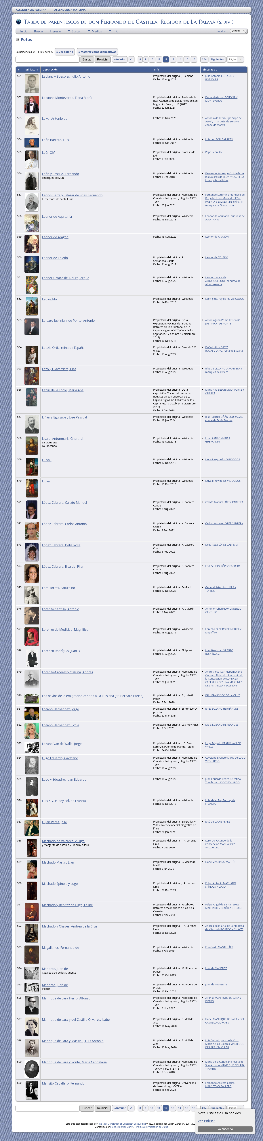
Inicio (24, 31)
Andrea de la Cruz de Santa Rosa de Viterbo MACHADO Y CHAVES (224, 927)
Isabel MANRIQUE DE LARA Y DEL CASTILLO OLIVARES (225, 1020)
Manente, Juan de (55, 968)
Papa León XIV (213, 152)
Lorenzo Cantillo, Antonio (60, 609)
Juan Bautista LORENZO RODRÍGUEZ (219, 652)
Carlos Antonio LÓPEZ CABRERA (224, 523)
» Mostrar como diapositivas (97, 52)
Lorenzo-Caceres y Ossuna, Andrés (67, 672)
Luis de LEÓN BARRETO (219, 139)
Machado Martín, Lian (58, 862)
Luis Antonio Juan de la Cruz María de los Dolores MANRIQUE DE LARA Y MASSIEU (224, 1044)
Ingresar (55, 31)
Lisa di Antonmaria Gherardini (64, 438)
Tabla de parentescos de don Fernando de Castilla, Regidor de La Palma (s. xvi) (128, 21)
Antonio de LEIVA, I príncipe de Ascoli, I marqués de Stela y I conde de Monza (223, 121)
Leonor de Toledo (55, 258)
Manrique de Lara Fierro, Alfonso (66, 998)
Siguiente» (217, 59)
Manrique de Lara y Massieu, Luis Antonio (73, 1041)
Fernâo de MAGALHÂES (219, 947)
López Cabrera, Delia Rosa (61, 545)
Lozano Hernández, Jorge (60, 709)
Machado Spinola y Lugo (60, 883)
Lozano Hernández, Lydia (60, 725)
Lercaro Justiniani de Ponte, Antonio (68, 320)
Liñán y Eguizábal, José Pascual (64, 417)
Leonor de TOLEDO (216, 257)
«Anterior (120, 59)
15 (186, 59)
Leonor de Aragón (55, 237)
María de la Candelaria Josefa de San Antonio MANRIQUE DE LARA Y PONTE (225, 1065)
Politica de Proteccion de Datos (152, 1126)
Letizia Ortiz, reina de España (63, 347)
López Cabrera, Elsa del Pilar (63, 566)
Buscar (38, 31)
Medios (97, 31)
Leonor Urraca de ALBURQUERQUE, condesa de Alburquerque (222, 281)
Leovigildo (49, 299)
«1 (131, 59)
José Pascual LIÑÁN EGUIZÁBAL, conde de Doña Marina (224, 418)
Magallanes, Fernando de (60, 947)
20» (204, 59)
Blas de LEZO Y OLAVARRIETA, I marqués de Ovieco (223, 370)
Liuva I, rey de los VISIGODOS (222, 459)
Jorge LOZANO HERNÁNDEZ (221, 708)
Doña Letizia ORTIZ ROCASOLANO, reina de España (224, 348)
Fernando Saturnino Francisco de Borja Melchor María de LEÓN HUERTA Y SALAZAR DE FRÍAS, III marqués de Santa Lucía (225, 200)
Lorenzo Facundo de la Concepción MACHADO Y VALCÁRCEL (220, 844)
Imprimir (221, 31)
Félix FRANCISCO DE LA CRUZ (222, 695)
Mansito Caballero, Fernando (63, 1083)
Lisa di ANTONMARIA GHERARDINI (217, 439)
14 (179, 59)
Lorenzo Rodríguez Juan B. (61, 651)
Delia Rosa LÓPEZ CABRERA (221, 544)
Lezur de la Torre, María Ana (62, 390)
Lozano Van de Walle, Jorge (62, 743)
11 (158, 59)
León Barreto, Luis (55, 140)
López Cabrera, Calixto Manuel (64, 502)
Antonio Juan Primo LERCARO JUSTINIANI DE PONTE (222, 321)
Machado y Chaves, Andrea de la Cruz (69, 926)
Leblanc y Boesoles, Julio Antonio (66, 76)
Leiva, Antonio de (54, 118)
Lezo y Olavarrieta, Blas (59, 369)
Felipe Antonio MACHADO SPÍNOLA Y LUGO (220, 884)
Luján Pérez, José (54, 822)
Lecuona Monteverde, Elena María (67, 97)
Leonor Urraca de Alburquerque (65, 278)
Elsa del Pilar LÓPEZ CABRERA (222, 566)
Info (115, 31)
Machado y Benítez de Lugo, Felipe (67, 905)
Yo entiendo (225, 1129)
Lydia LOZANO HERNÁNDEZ (221, 724)
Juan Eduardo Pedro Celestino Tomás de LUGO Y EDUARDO (223, 780)
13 (172, 59)
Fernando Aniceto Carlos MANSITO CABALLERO (220, 1084)
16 (193, 59)
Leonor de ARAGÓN (217, 236)
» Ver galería (64, 52)
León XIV (48, 152)
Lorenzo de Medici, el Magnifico (65, 629)
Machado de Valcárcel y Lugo (63, 841)
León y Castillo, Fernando (60, 174)
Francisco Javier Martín (121, 1126)
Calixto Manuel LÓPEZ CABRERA (224, 502)
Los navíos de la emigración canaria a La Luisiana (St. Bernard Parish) (92, 696)
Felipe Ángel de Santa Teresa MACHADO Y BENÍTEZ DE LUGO (224, 906)
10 (151, 59)
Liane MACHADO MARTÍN (220, 862)
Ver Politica (207, 1120)
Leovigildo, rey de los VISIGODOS (224, 298)
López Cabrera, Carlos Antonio (64, 524)
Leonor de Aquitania (57, 216)
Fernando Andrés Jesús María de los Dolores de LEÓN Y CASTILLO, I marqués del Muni (224, 177)
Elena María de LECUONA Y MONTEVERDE (221, 98)
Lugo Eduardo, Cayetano (60, 758)
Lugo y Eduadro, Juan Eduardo (64, 779)
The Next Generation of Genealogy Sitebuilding (122, 1123)
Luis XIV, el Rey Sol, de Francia (64, 800)
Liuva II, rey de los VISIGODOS (223, 480)
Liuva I (47, 460)
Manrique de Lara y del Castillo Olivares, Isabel (76, 1019)
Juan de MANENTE (216, 968)
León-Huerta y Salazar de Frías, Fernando (72, 195)
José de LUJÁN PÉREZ (217, 821)
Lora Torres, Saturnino (58, 588)
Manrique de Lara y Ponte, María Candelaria (74, 1062)
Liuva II (47, 481)
